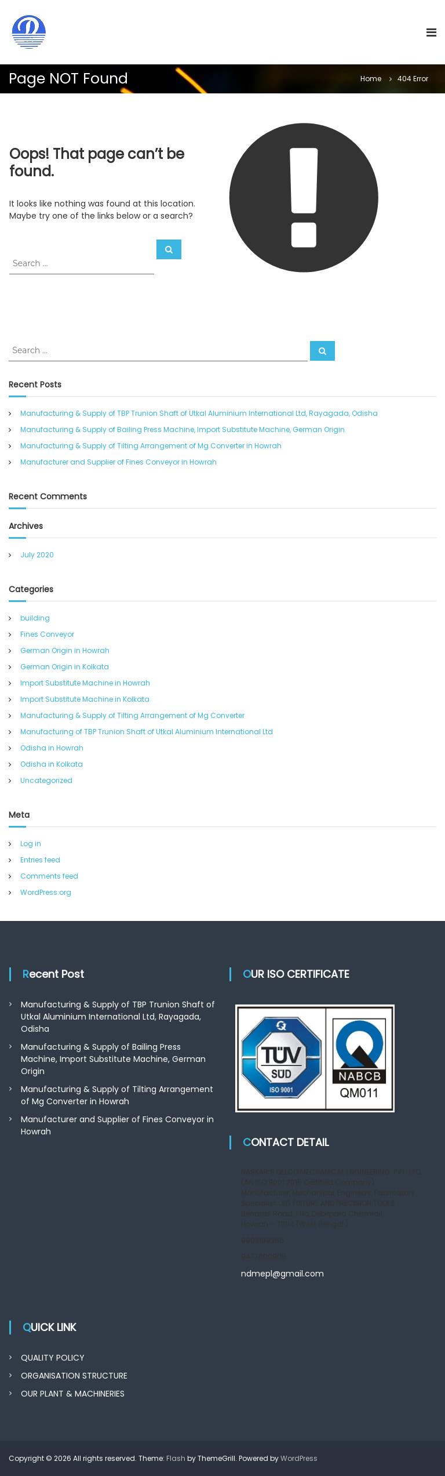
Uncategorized (46, 780)
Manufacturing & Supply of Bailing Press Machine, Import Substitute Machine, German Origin (182, 429)
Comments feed (49, 876)
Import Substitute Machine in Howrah (85, 683)
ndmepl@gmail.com (282, 1273)
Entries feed (40, 860)
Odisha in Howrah (51, 748)
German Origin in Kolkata (64, 667)
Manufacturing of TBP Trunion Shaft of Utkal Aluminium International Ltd (146, 732)
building (35, 618)
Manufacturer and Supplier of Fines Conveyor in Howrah (118, 462)
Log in (30, 843)
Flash (175, 1458)
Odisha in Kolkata (51, 764)
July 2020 (37, 555)
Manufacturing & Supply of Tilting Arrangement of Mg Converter (132, 715)
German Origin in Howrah (65, 650)
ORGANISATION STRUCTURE (74, 1375)
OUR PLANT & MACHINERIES (73, 1393)
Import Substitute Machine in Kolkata (84, 699)
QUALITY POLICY (53, 1357)
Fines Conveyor (47, 634)
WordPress (299, 1458)
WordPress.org (45, 892)
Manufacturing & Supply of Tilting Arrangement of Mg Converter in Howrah (151, 446)
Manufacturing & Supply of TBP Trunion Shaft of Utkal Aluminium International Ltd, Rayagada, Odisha (199, 413)
